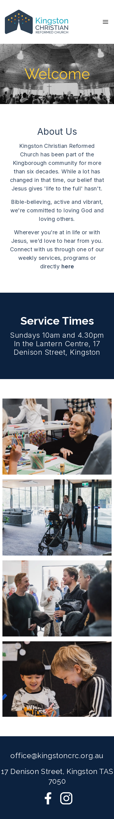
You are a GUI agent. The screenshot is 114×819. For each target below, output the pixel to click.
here (67, 266)
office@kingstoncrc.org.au (57, 755)
